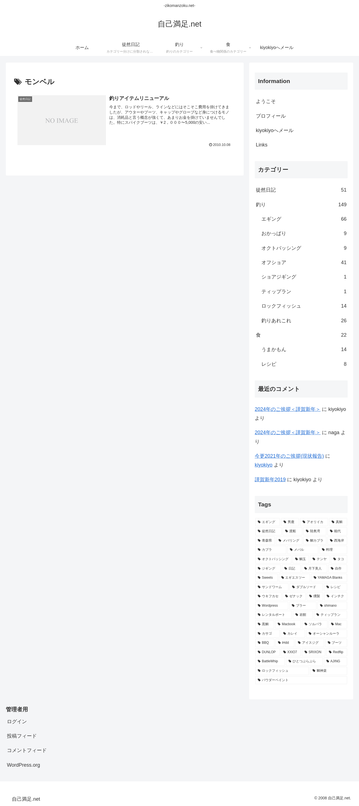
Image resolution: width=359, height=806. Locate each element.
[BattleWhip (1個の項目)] (270, 661)
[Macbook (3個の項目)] (288, 624)
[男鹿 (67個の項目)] (290, 522)
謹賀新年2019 (270, 479)
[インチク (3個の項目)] (335, 596)
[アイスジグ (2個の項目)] (309, 643)
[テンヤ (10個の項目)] (320, 559)
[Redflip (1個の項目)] (336, 652)
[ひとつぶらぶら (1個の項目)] (304, 661)
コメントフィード (27, 750)
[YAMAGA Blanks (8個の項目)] (329, 578)
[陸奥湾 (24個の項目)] (314, 531)
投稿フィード (22, 736)
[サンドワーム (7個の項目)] (271, 587)
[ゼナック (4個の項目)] (294, 596)
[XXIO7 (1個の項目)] (291, 652)
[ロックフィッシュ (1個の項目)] (282, 671)
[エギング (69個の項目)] (267, 522)
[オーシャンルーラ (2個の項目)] (326, 634)
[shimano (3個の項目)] (332, 606)
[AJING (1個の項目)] (335, 661)
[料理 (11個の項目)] (333, 550)
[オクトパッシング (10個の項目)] (273, 559)
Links (261, 145)
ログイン (17, 721)
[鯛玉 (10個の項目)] (301, 559)
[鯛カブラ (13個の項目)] (314, 541)
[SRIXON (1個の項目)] (313, 652)
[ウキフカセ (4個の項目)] (268, 596)
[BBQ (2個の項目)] (264, 643)
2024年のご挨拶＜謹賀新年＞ (288, 409)
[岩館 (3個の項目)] (303, 615)
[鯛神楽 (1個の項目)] (328, 671)
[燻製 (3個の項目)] (315, 596)
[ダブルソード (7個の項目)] (306, 587)
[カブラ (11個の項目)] (270, 550)
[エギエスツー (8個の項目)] (294, 578)
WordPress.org (23, 765)
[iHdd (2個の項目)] (284, 643)
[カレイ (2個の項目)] (293, 634)
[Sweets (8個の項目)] (266, 578)
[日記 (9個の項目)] (291, 569)
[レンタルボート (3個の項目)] (273, 615)
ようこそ (266, 101)
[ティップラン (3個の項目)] (330, 615)
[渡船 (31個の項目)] (292, 531)
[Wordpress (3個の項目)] (271, 606)
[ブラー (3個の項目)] (302, 606)
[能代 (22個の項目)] (337, 531)
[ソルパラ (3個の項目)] (314, 624)
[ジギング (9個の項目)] (268, 569)
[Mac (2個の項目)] (338, 624)
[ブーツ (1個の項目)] (336, 643)
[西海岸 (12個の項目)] (337, 541)
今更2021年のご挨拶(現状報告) (289, 456)
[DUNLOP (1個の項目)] (267, 652)
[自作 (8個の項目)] (337, 569)
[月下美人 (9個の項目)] (314, 569)
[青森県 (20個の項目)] (265, 541)
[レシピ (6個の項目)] (335, 587)
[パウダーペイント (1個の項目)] (301, 680)
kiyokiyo (263, 465)
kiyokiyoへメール (274, 130)
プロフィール (271, 116)
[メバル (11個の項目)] (302, 550)
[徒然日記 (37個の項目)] (268, 531)
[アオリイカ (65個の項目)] (314, 522)
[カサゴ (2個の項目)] (267, 634)
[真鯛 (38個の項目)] (338, 522)
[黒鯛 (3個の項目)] (264, 624)
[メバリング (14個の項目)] (289, 541)
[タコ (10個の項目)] (339, 559)
